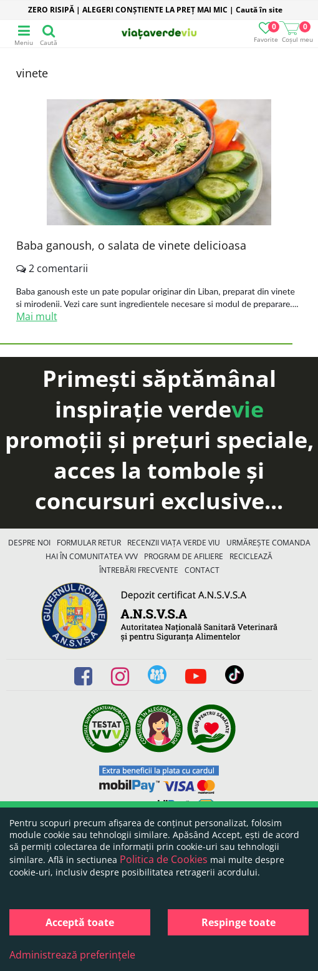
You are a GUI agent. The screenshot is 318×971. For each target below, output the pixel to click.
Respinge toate (238, 922)
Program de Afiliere (183, 556)
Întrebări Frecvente (138, 570)
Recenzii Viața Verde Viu (173, 542)
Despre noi (29, 542)
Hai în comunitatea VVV (92, 556)
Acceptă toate (80, 922)
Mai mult (36, 316)
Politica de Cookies (164, 859)
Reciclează (250, 556)
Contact (202, 570)
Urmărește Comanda (268, 542)
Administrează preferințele (72, 955)
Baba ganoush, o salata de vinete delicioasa (131, 245)
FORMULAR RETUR (89, 542)
